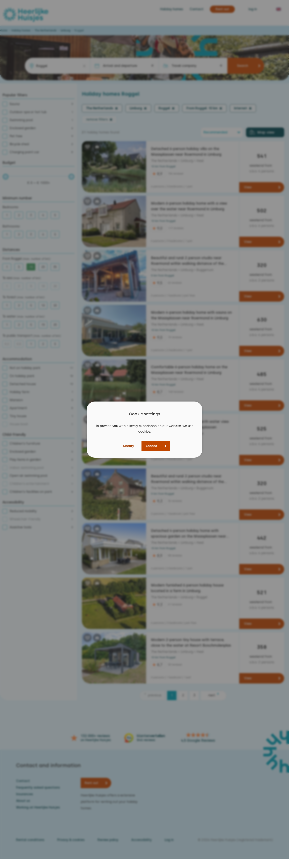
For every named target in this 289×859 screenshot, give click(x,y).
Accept (151, 446)
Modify (128, 446)
